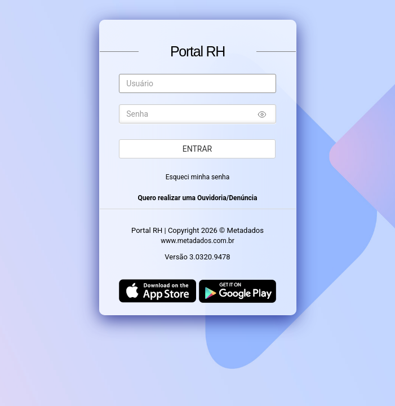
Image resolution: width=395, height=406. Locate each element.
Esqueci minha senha (198, 177)
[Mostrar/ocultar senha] (262, 115)
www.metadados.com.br (197, 241)
